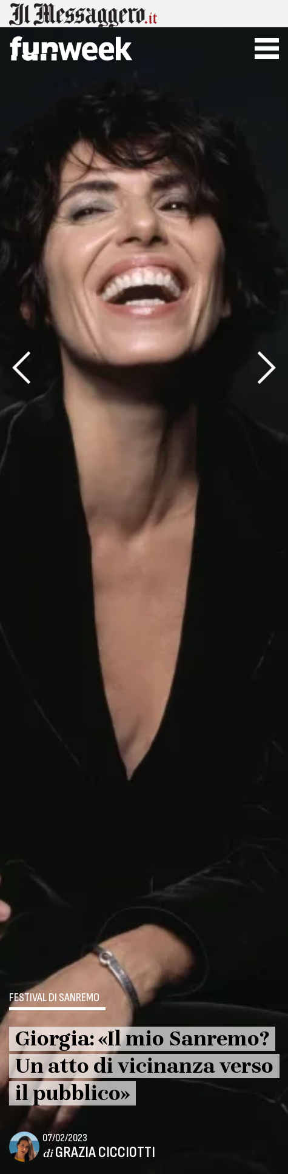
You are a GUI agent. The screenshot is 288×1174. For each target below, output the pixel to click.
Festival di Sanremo (54, 998)
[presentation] (21, 367)
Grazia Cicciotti (105, 1152)
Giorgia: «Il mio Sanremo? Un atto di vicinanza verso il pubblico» (144, 1066)
